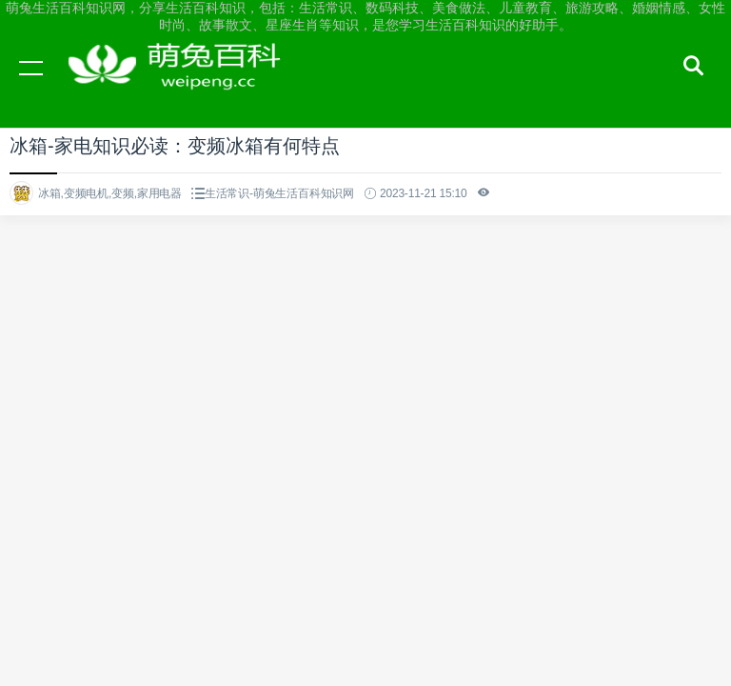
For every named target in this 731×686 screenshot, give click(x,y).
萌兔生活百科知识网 (181, 85)
